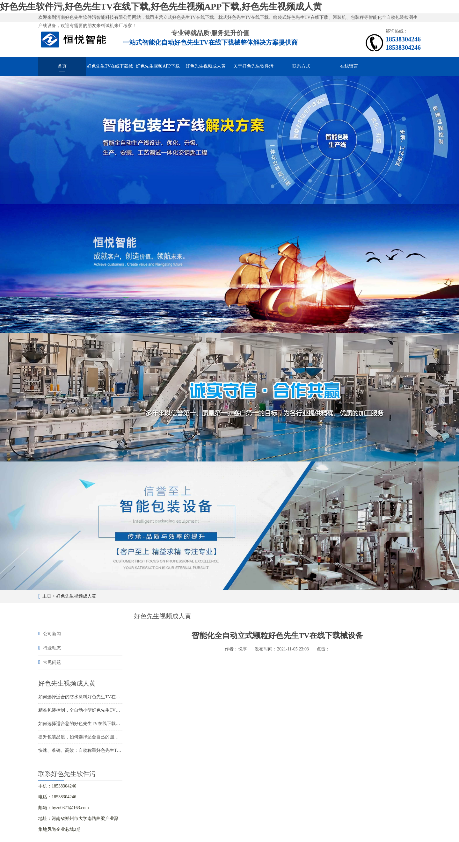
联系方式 (301, 66)
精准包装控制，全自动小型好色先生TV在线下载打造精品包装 (99, 710)
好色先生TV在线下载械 (110, 66)
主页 (46, 596)
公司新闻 (52, 633)
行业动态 (52, 648)
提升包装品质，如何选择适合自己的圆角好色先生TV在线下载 (99, 737)
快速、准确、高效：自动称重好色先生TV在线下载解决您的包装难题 (106, 750)
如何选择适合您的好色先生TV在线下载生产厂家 (86, 723)
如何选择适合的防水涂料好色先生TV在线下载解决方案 (92, 696)
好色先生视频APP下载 (158, 66)
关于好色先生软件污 (253, 66)
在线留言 (349, 66)
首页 (62, 66)
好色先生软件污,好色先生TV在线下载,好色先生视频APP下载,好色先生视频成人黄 (161, 6)
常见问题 (52, 662)
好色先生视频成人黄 (206, 66)
